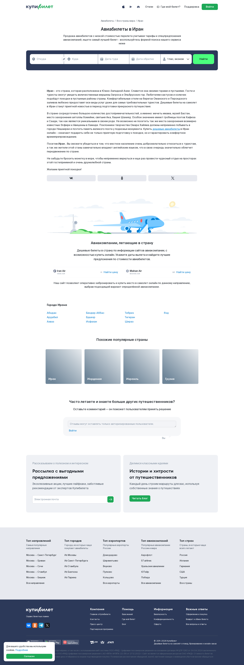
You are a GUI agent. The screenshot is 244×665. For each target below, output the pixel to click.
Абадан (51, 313)
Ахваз (50, 321)
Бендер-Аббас (95, 313)
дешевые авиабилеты (166, 129)
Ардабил (52, 317)
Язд (166, 313)
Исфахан (91, 321)
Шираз (129, 321)
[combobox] (47, 59)
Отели (149, 6)
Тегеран (130, 317)
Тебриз (129, 313)
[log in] (210, 7)
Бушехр (90, 317)
